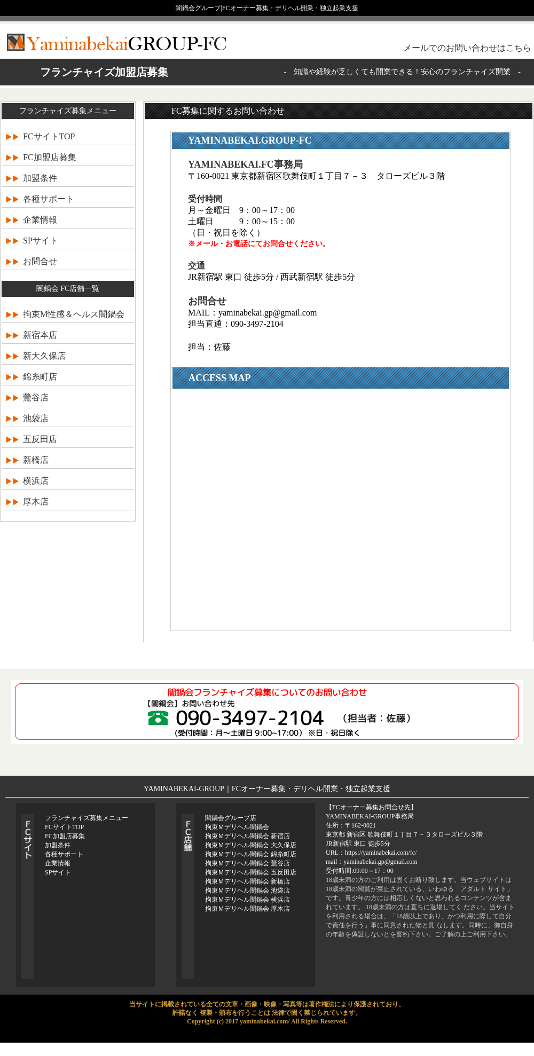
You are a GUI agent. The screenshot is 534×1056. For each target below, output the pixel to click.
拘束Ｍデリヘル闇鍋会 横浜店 (247, 899)
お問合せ (40, 261)
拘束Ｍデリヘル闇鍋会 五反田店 (250, 872)
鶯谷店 (36, 397)
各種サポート (48, 198)
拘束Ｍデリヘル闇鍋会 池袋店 (247, 890)
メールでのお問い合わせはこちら (467, 47)
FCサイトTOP (49, 136)
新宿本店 (40, 335)
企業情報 (40, 219)
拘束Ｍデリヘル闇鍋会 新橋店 (247, 881)
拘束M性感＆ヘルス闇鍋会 (73, 314)
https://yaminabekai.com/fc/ (381, 852)
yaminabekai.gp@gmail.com (267, 312)
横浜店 (36, 480)
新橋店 (36, 459)
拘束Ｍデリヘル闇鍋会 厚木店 (247, 908)
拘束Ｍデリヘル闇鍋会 (237, 827)
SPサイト (40, 240)
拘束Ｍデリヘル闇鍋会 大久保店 (250, 845)
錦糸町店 (40, 376)
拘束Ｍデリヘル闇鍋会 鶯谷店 (247, 863)
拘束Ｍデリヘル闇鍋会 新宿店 (247, 836)
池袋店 (36, 418)
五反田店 (40, 439)
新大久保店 (44, 355)
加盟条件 (40, 178)
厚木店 (36, 501)
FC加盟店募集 (49, 157)
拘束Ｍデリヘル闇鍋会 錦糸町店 (250, 854)
